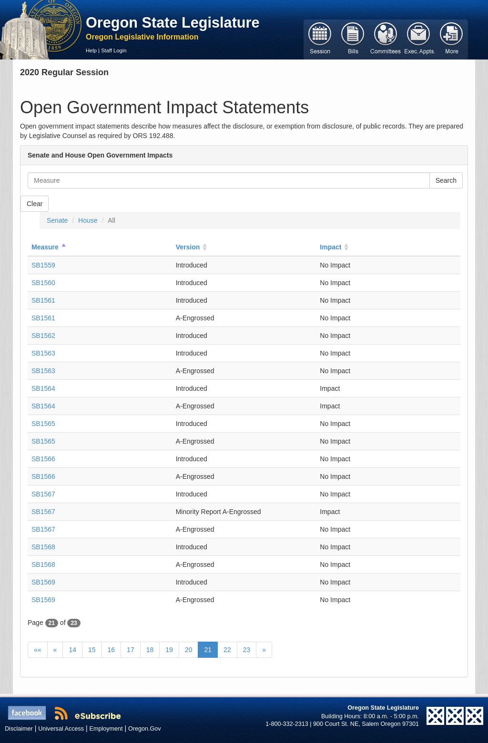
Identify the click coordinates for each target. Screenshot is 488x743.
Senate (57, 220)
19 (169, 650)
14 (72, 650)
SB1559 (43, 265)
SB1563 (43, 353)
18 (150, 650)
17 (130, 650)
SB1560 (43, 283)
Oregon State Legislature (173, 22)
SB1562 (43, 335)
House (87, 220)
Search (446, 180)
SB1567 (43, 494)
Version (188, 247)
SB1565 (43, 423)
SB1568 (43, 547)
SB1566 (43, 459)
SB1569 (43, 582)
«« (37, 650)
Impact (330, 247)
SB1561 (43, 300)
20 (189, 650)
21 (208, 650)
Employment (106, 728)
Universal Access (61, 728)
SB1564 (43, 388)
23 (247, 650)
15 (92, 650)
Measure (45, 247)
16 (111, 650)
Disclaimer (19, 728)
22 (227, 650)
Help (91, 50)
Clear (34, 204)
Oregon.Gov (144, 728)
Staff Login (113, 50)
